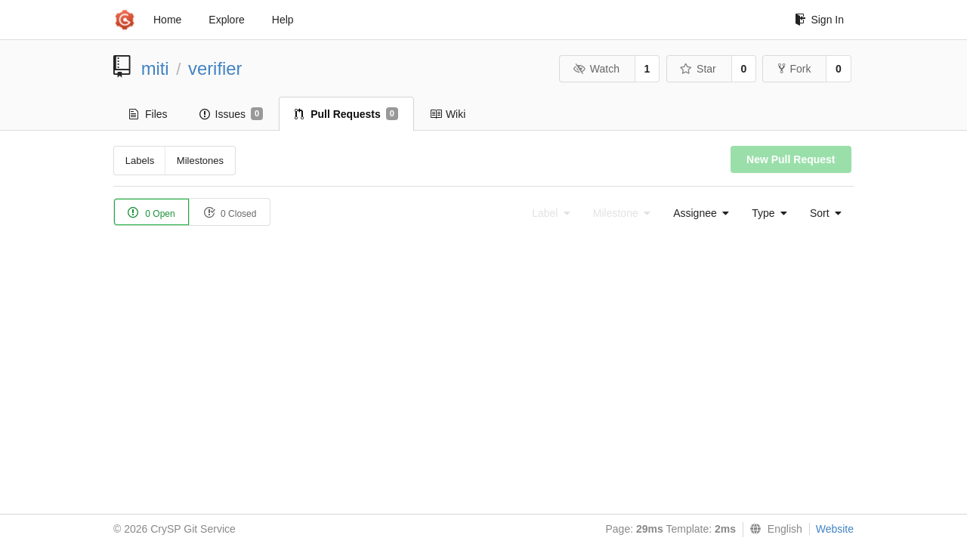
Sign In (819, 20)
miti (155, 68)
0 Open (151, 212)
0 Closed (230, 212)
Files (148, 114)
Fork (794, 69)
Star (698, 69)
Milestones (200, 160)
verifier (215, 68)
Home (167, 20)
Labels (139, 160)
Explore (226, 20)
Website (835, 529)
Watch (596, 69)
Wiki (447, 114)
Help (283, 20)
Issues (231, 114)
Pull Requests (346, 114)
